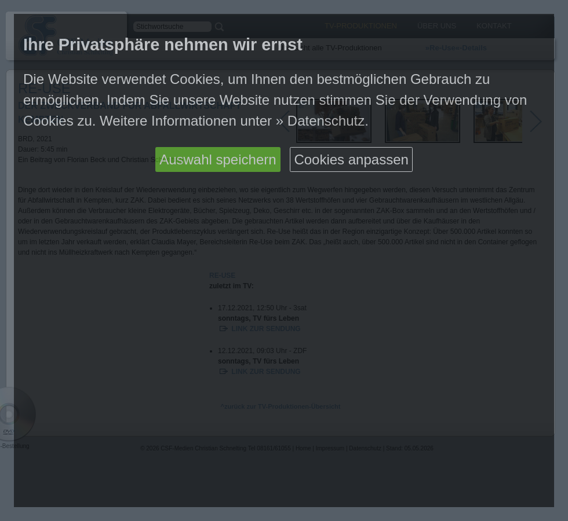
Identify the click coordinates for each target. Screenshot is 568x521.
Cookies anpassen (351, 159)
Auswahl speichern (217, 159)
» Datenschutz (320, 121)
